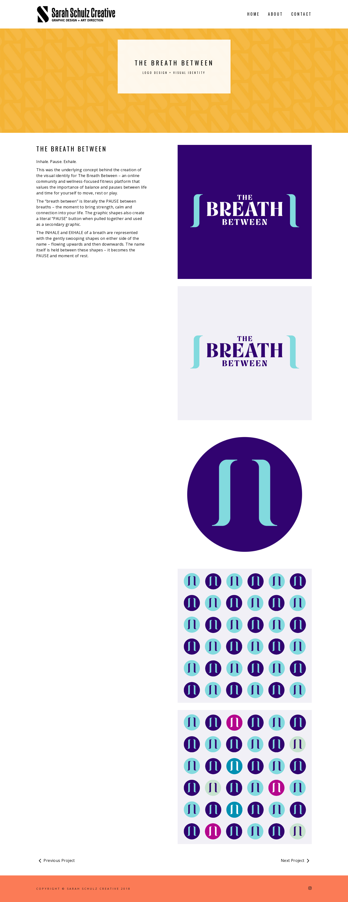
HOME (253, 14)
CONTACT (301, 14)
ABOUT (275, 14)
